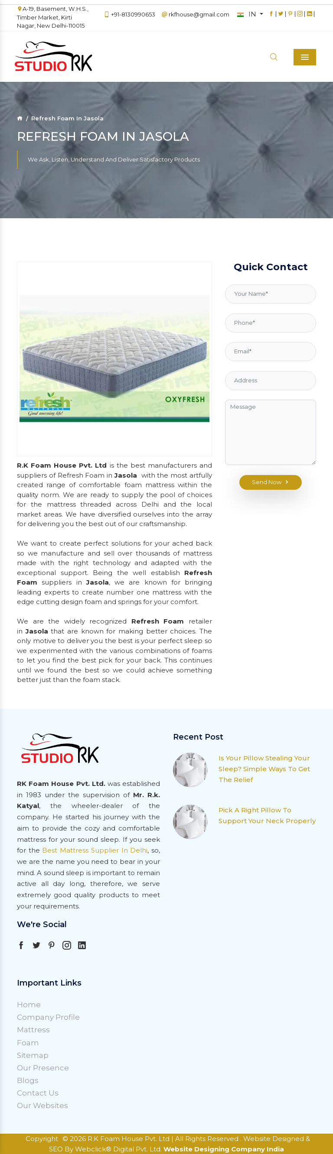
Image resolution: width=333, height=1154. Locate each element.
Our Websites (42, 1105)
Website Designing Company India (223, 1149)
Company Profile (48, 1017)
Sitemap (33, 1055)
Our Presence (43, 1067)
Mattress (33, 1029)
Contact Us (38, 1093)
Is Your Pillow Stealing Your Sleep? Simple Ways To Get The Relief (264, 769)
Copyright (42, 1139)
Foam (28, 1042)
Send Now (271, 482)
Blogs (28, 1080)
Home (29, 1004)
